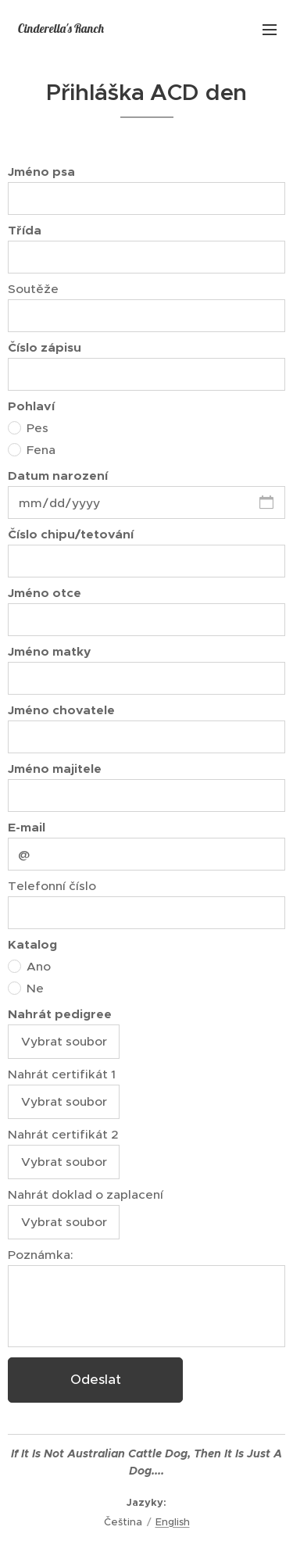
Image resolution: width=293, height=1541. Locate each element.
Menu (270, 29)
